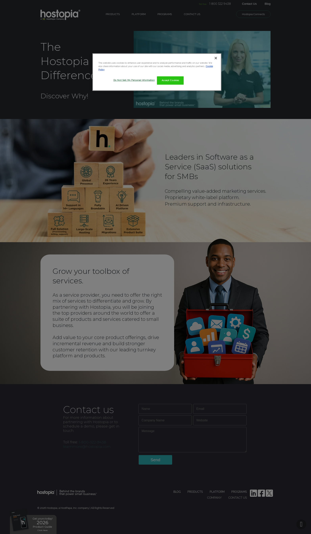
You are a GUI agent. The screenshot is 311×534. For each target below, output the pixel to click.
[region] (156, 72)
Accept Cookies (170, 80)
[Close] (215, 58)
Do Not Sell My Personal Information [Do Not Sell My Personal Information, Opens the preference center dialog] (134, 80)
